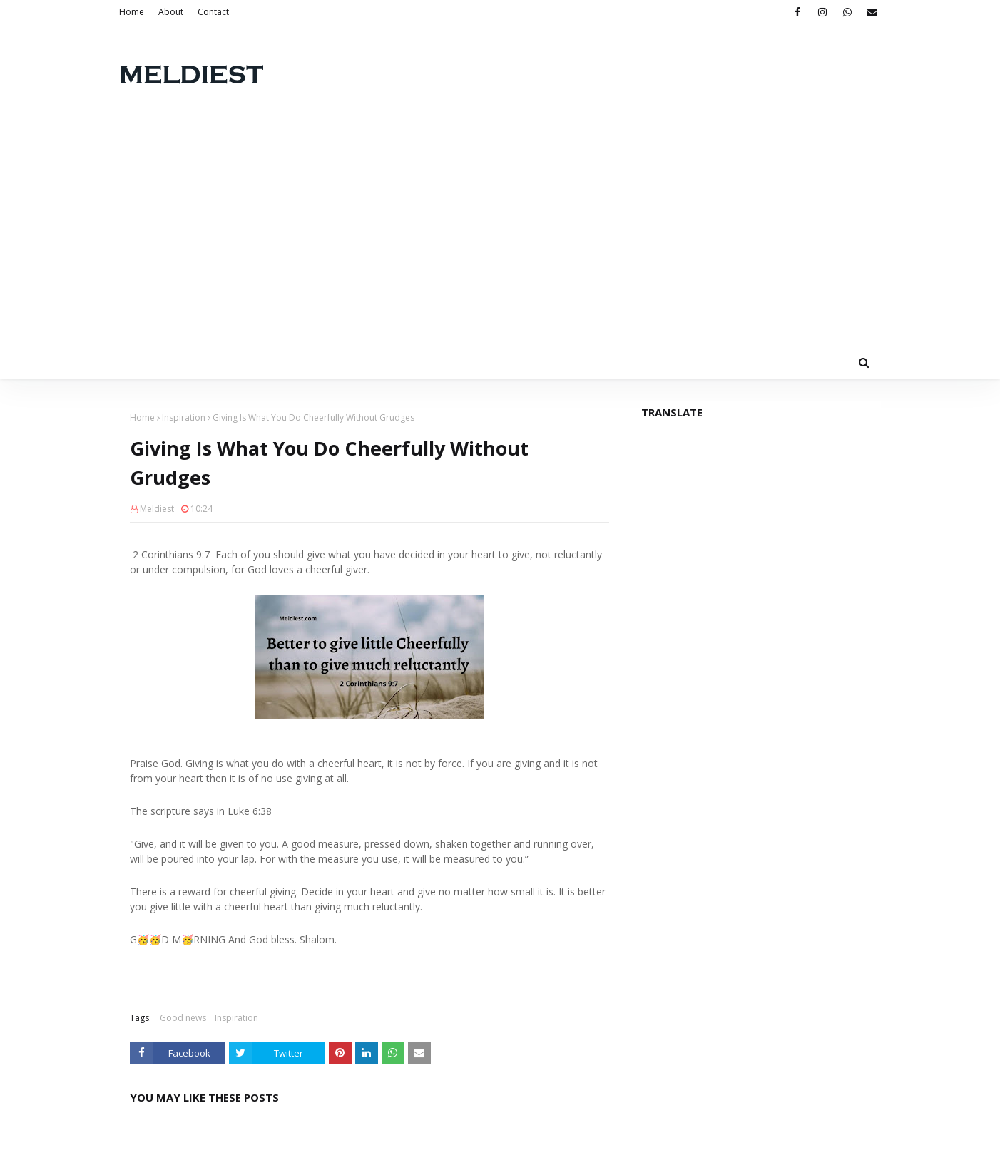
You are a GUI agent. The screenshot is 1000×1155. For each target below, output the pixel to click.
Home (131, 12)
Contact (213, 12)
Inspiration (183, 417)
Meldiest (157, 509)
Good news (183, 1018)
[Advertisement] (500, 238)
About (170, 12)
